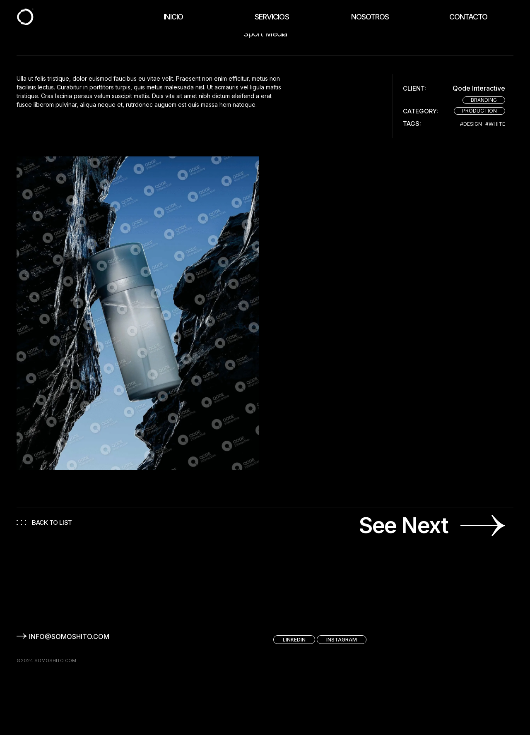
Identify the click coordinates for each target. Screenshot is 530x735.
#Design (471, 124)
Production (479, 111)
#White (495, 124)
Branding (484, 100)
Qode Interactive (479, 88)
